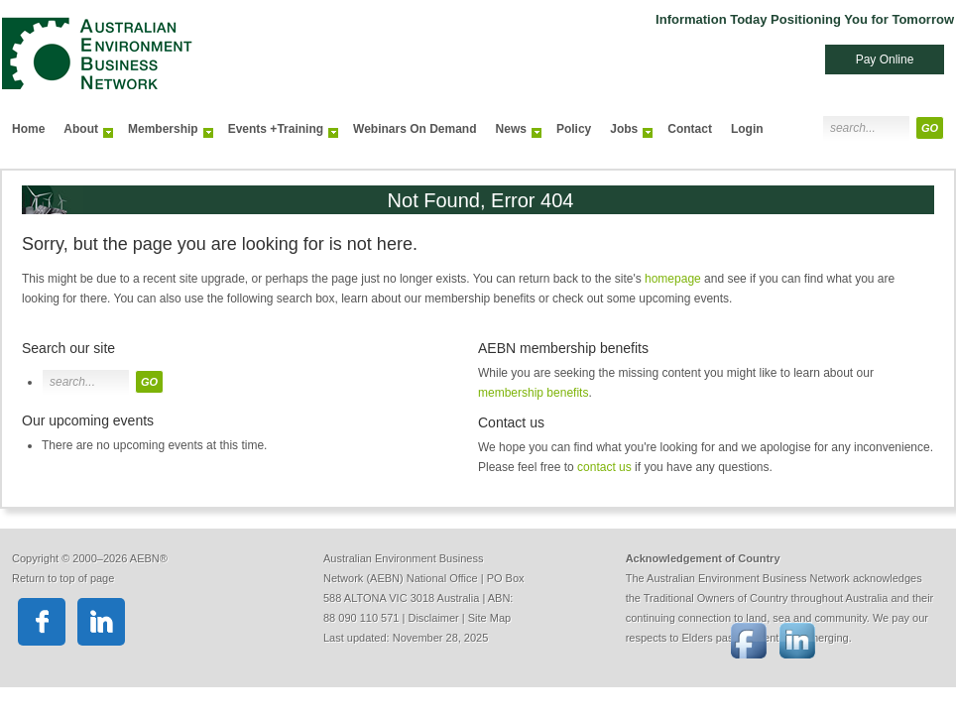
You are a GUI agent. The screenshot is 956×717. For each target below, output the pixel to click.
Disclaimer (433, 618)
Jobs (626, 133)
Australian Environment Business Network (270, 44)
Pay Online (885, 59)
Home (28, 129)
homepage (673, 279)
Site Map (489, 618)
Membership (165, 133)
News (513, 133)
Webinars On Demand (414, 129)
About (83, 133)
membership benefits (533, 393)
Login (747, 129)
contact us (604, 467)
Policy (573, 129)
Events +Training (278, 133)
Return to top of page (63, 578)
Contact (689, 129)
